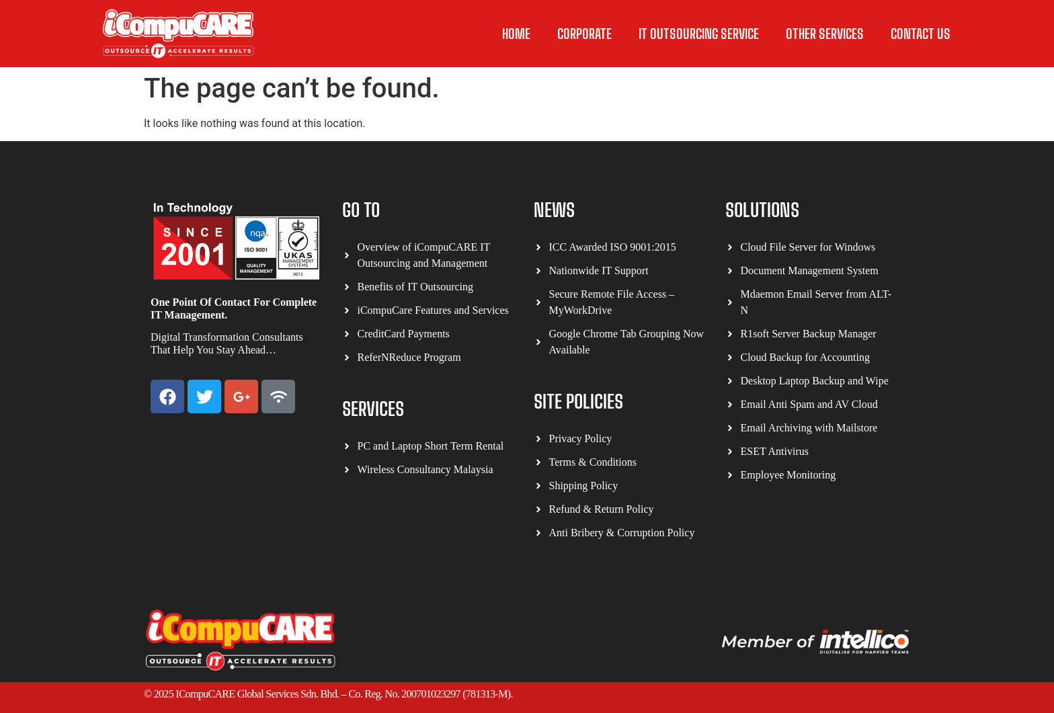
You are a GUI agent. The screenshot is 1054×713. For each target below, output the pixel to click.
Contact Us (920, 34)
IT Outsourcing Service (699, 34)
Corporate (584, 34)
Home (516, 34)
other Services (825, 34)
